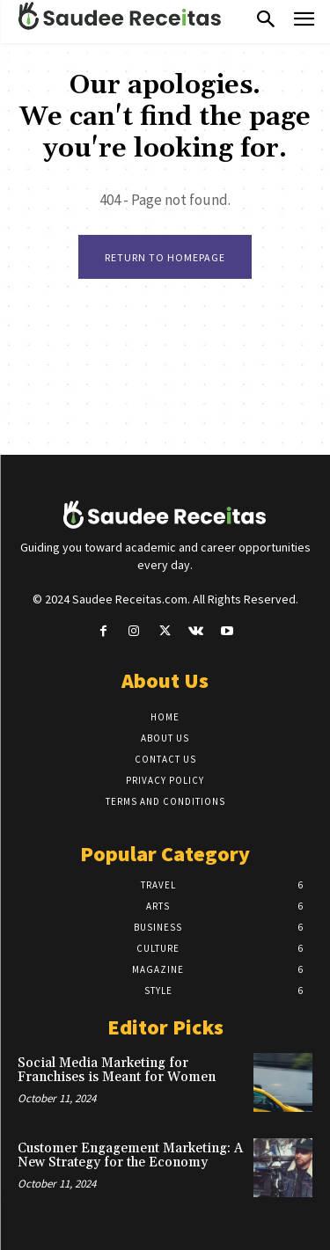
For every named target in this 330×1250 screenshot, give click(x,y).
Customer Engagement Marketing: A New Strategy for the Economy (130, 1156)
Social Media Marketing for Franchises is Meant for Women (117, 1070)
